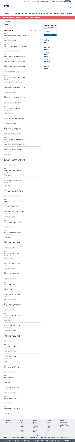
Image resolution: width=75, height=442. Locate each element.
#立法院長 (14, 102)
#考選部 (9, 247)
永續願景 (62, 1)
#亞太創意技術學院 (8, 92)
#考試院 (9, 102)
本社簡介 (35, 422)
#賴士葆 (5, 320)
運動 (51, 13)
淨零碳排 (42, 1)
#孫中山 (5, 299)
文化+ (21, 432)
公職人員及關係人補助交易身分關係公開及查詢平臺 (64, 428)
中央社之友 (49, 432)
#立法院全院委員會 (8, 330)
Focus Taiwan (23, 1)
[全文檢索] (70, 7)
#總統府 (5, 164)
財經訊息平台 (50, 429)
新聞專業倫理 (36, 429)
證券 (30, 13)
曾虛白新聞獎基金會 (64, 423)
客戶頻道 (58, 1)
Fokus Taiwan (36, 1)
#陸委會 (5, 309)
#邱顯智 (13, 51)
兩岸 (22, 13)
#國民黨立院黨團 (11, 71)
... (20, 51)
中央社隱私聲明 (46, 437)
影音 (58, 13)
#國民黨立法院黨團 (21, 61)
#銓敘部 (9, 40)
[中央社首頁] (7, 7)
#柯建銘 (8, 51)
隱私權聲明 (36, 432)
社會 (40, 13)
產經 (26, 13)
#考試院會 (10, 195)
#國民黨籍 (16, 82)
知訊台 (48, 430)
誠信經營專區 (36, 430)
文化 (47, 13)
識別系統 (35, 424)
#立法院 (5, 40)
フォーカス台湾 (30, 1)
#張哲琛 (5, 185)
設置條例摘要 (36, 427)
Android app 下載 (23, 425)
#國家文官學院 (7, 227)
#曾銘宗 (5, 71)
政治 (15, 13)
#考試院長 (6, 340)
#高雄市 (5, 247)
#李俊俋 (13, 206)
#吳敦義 (5, 382)
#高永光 (14, 40)
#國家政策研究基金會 (8, 82)
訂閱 (50, 34)
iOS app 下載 (23, 422)
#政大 (5, 206)
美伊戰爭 (7, 13)
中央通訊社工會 (64, 432)
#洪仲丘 (14, 195)
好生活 (50, 1)
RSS (48, 434)
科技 (33, 13)
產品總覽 (49, 422)
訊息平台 (49, 427)
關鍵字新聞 (8, 21)
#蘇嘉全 (5, 102)
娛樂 (55, 13)
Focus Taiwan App (23, 428)
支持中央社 (67, 1)
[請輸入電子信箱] (50, 31)
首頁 (5, 21)
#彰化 (5, 51)
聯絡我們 (35, 434)
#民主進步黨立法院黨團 (17, 144)
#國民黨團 (14, 61)
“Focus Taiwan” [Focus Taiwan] (65, 440)
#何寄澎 (14, 392)
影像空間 (54, 1)
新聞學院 (22, 435)
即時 (12, 13)
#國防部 (5, 195)
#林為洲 (17, 51)
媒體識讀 (46, 1)
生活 (37, 13)
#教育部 (5, 133)
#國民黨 (5, 61)
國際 (19, 13)
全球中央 (63, 13)
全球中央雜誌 (23, 430)
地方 (44, 13)
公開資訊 (35, 426)
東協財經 (69, 13)
